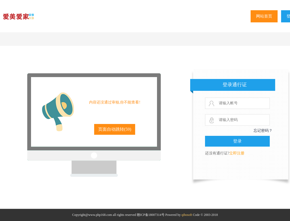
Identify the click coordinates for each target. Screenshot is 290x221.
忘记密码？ (263, 131)
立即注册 (236, 153)
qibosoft (187, 215)
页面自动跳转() (114, 129)
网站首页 (264, 16)
